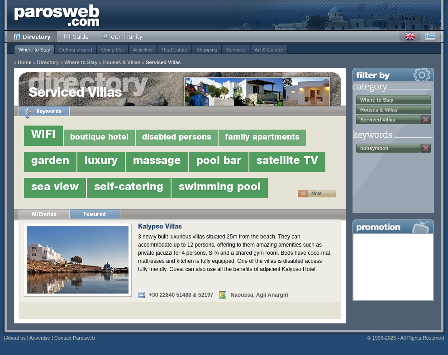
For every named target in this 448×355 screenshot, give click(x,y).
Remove (426, 119)
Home (25, 62)
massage (157, 161)
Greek (430, 36)
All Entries (44, 214)
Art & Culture (269, 49)
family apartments (262, 138)
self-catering (128, 187)
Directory (32, 36)
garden (50, 161)
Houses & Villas (121, 62)
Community (122, 36)
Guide (76, 36)
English (410, 36)
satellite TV (287, 161)
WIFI (43, 135)
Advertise (39, 338)
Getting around (75, 49)
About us (15, 338)
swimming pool (220, 187)
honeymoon (374, 148)
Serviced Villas (163, 62)
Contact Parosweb (74, 338)
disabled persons (176, 138)
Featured (94, 214)
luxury (101, 161)
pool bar (218, 161)
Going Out (112, 49)
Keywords (44, 111)
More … (319, 193)
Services (235, 49)
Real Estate (174, 49)
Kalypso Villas (160, 227)
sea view (55, 187)
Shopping (207, 49)
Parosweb (57, 15)
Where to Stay (34, 49)
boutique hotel (99, 138)
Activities (143, 49)
